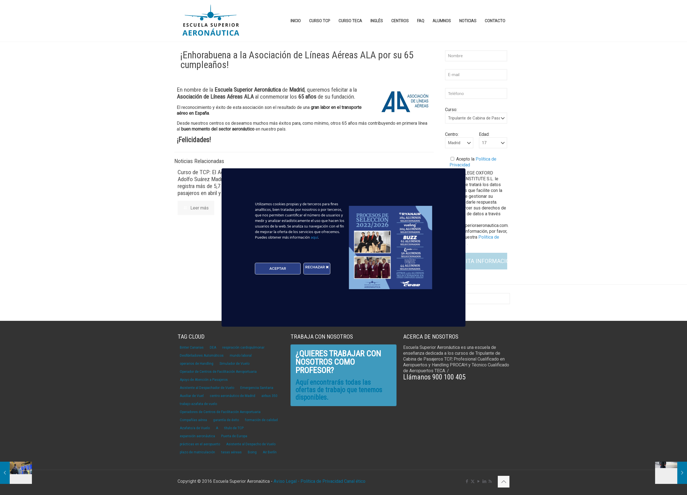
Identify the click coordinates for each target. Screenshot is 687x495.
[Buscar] (476, 298)
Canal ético (354, 481)
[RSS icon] (490, 481)
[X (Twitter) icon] (473, 481)
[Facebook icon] (467, 481)
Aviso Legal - (286, 481)
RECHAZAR (317, 267)
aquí (314, 237)
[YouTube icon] (478, 481)
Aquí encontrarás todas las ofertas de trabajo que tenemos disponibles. (338, 389)
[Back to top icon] (503, 482)
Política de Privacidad (322, 481)
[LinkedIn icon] (484, 481)
